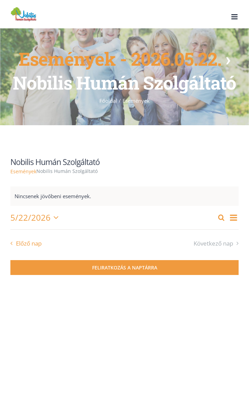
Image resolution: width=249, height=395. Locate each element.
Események (23, 171)
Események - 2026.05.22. (120, 59)
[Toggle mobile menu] (235, 16)
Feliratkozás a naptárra (124, 267)
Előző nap (29, 243)
